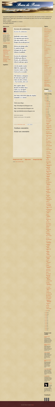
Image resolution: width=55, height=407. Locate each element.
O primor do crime (48, 142)
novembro (47, 103)
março (47, 114)
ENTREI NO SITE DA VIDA (49, 199)
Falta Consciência (48, 120)
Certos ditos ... (48, 282)
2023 (46, 100)
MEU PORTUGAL (47, 48)
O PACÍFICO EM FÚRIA (48, 127)
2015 (46, 323)
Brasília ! (47, 272)
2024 (46, 98)
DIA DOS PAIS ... (48, 223)
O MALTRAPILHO (47, 60)
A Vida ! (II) (48, 144)
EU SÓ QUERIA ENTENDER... (48, 205)
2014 (46, 325)
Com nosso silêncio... (48, 247)
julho (47, 109)
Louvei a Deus (46, 42)
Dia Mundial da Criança (48, 189)
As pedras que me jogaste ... (48, 289)
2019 (46, 317)
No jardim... (48, 186)
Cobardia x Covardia (48, 254)
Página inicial (28, 159)
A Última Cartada (48, 308)
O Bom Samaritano (47, 352)
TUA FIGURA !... (46, 77)
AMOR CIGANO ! (46, 61)
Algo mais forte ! (48, 295)
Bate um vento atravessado (48, 276)
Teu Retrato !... (46, 34)
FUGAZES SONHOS (47, 74)
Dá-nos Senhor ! (48, 197)
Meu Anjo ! (45, 44)
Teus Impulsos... (48, 141)
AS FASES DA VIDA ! (48, 304)
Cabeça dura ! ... (48, 269)
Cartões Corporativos (48, 262)
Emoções (47, 214)
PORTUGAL (46, 38)
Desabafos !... (48, 226)
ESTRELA (47, 201)
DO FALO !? (48, 231)
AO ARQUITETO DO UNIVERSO (47, 50)
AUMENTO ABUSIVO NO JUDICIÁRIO (48, 301)
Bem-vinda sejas (48, 273)
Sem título (47, 159)
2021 (46, 314)
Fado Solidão (48, 169)
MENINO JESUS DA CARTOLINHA (47, 80)
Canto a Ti (47, 263)
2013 (46, 326)
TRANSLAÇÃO (46, 53)
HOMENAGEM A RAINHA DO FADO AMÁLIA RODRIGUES (47, 85)
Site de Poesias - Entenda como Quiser (6, 60)
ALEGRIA (47, 307)
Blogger (33, 404)
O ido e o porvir (48, 161)
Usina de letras (5, 61)
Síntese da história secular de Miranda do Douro (48, 31)
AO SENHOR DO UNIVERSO (46, 66)
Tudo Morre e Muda (48, 123)
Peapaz (4, 55)
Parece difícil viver (48, 182)
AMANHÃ (47, 305)
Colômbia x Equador (47, 252)
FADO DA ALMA (48, 125)
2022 (46, 312)
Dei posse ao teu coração (48, 230)
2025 (46, 97)
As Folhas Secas (48, 292)
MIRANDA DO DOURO (47, 29)
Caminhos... (48, 265)
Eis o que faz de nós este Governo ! (49, 210)
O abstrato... (48, 187)
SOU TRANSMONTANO (47, 71)
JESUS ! (45, 54)
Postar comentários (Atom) (19, 161)
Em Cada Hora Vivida (48, 212)
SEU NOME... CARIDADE (48, 67)
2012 (46, 328)
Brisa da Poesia (6, 33)
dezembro (47, 101)
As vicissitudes (48, 287)
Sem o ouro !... (48, 131)
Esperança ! (48, 221)
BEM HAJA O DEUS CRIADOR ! (48, 278)
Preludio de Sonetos (6, 56)
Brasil (47, 139)
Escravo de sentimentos (48, 216)
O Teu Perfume (48, 121)
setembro (47, 106)
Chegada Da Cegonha (48, 258)
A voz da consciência (48, 155)
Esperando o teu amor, (48, 220)
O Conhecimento (48, 153)
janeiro (47, 310)
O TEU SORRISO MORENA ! (46, 63)
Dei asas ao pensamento (48, 234)
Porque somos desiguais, (48, 168)
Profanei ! (47, 117)
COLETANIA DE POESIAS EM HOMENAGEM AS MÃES (48, 40)
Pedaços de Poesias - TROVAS (49, 165)
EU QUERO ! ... (48, 203)
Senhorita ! (47, 180)
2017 (46, 320)
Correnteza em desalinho (48, 244)
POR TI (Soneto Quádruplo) (46, 36)
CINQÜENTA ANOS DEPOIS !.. (49, 285)
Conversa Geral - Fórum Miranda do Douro (6, 50)
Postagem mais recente (17, 159)
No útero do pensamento (48, 184)
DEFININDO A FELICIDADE (48, 242)
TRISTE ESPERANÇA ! (47, 57)
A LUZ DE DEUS (46, 33)
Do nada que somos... (48, 196)
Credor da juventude (48, 179)
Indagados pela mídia (48, 158)
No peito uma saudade (48, 176)
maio (47, 111)
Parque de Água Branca (48, 171)
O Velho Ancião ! (48, 118)
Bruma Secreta (48, 270)
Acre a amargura (48, 298)
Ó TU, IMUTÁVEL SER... (48, 45)
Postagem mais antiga (37, 159)
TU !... (45, 56)
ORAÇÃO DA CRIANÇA (47, 70)
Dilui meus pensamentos (48, 192)
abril (47, 112)
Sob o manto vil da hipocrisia (48, 174)
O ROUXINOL (46, 78)
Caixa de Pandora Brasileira (48, 267)
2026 (46, 95)
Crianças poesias (5, 52)
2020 (46, 315)
